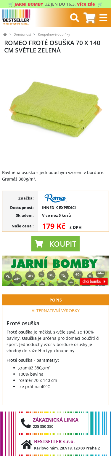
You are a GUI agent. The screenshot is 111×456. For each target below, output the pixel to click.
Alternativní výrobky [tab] (56, 310)
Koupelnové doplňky (54, 34)
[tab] (89, 18)
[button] (12, 109)
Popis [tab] (55, 300)
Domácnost (22, 34)
